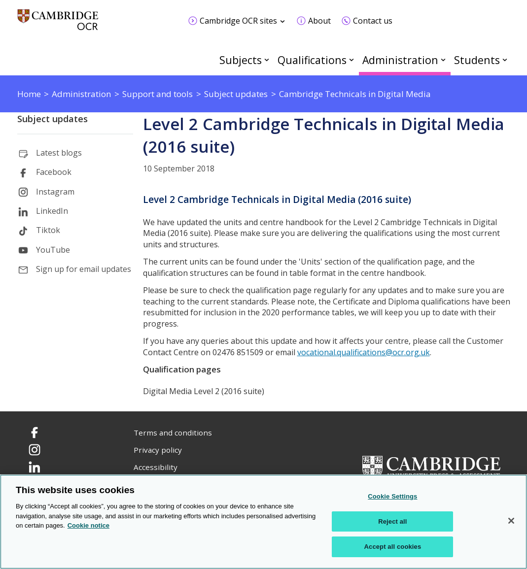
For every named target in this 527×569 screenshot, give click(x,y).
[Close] (511, 521)
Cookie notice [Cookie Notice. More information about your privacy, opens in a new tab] (88, 525)
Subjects (240, 60)
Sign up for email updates (83, 269)
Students (477, 60)
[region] (263, 521)
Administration (400, 60)
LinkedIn (52, 210)
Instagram (55, 191)
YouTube (53, 249)
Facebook (53, 172)
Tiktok (48, 230)
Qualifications (312, 60)
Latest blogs (59, 152)
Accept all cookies (393, 546)
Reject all (392, 521)
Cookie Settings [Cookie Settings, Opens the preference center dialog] (392, 496)
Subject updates (52, 119)
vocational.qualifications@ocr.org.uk (363, 352)
